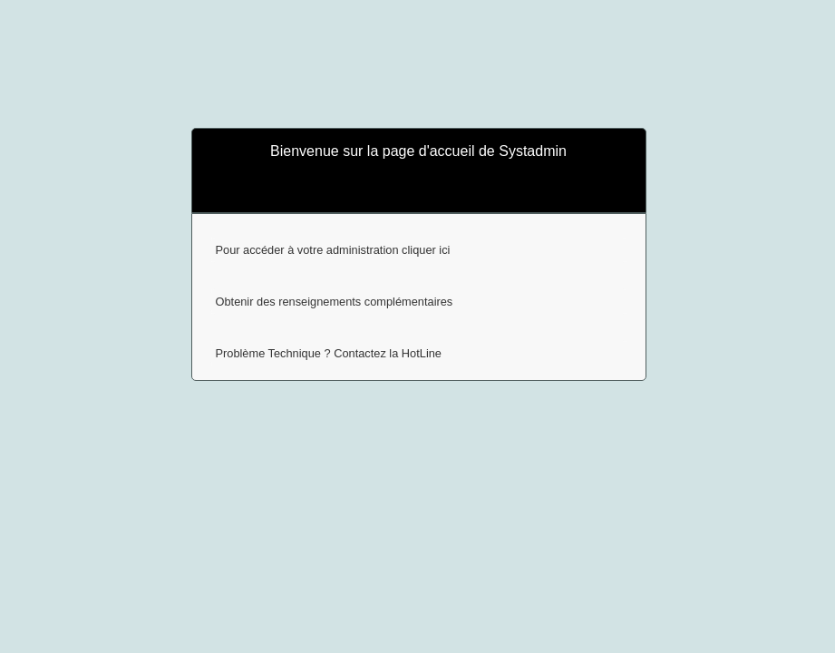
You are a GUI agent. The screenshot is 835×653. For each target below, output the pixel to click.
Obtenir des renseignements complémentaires (334, 301)
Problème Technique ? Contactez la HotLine (329, 353)
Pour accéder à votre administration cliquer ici (333, 250)
